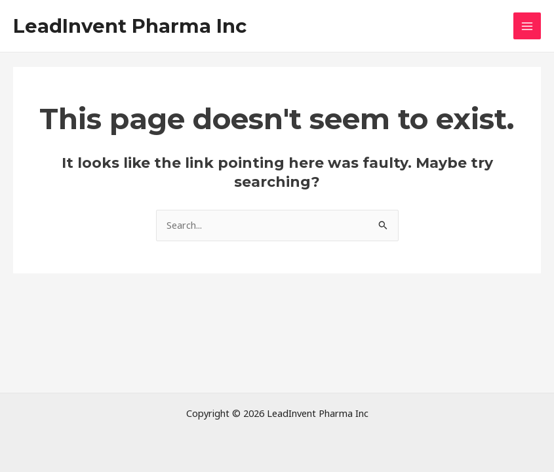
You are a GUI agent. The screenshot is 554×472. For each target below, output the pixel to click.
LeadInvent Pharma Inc (130, 25)
